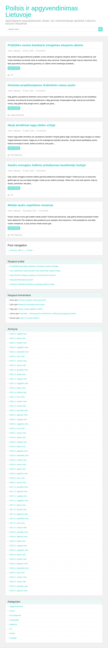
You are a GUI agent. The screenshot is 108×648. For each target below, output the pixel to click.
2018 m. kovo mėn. (17, 478)
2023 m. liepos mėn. (18, 338)
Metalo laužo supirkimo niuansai (30, 205)
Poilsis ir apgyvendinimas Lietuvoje (41, 11)
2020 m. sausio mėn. (18, 433)
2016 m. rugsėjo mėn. (18, 546)
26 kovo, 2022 (28, 51)
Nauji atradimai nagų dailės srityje (31, 125)
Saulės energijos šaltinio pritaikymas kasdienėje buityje (47, 165)
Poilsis (12, 633)
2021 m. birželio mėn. (18, 392)
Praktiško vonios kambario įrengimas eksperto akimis (45, 45)
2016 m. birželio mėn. (18, 559)
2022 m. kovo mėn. (17, 356)
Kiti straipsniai (16, 155)
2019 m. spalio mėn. (18, 437)
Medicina (13, 624)
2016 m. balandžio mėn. (19, 568)
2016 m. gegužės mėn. (19, 564)
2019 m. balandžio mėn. (19, 455)
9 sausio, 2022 (28, 171)
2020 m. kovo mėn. (17, 428)
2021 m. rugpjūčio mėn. (19, 383)
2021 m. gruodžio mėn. (19, 370)
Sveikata (13, 638)
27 (27, 250)
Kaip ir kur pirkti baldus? (30, 318)
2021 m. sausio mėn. (18, 406)
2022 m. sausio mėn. (18, 365)
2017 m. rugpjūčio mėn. (19, 500)
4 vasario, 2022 (28, 131)
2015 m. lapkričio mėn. (19, 591)
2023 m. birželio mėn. (18, 343)
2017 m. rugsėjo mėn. (18, 496)
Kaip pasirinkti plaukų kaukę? (21, 280)
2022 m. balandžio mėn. (19, 352)
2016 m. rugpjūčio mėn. (19, 550)
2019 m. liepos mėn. (18, 446)
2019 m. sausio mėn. (18, 464)
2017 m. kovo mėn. (17, 523)
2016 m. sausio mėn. (18, 582)
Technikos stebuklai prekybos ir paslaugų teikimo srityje (32, 284)
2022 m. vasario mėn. (18, 361)
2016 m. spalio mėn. (18, 541)
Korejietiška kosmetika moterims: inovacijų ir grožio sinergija (34, 266)
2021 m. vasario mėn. (18, 401)
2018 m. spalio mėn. (18, 469)
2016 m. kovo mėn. (17, 573)
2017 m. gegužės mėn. (19, 514)
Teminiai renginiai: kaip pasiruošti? (32, 300)
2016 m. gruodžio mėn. (19, 532)
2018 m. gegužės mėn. (19, 473)
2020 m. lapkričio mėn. (19, 415)
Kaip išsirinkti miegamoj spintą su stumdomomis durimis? (33, 275)
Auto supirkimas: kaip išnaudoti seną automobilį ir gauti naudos (35, 271)
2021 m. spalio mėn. (18, 374)
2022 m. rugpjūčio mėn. (19, 347)
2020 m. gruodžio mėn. (19, 410)
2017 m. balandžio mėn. (19, 518)
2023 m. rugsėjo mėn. (18, 334)
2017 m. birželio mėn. (18, 509)
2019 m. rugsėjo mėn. (18, 442)
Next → (32, 250)
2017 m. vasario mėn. (18, 527)
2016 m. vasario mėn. (18, 577)
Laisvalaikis (14, 620)
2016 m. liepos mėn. (18, 555)
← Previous (12, 250)
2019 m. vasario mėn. (18, 460)
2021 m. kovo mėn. (17, 397)
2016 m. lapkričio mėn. (19, 536)
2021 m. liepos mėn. (18, 388)
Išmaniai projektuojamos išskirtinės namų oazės (41, 85)
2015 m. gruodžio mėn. (19, 586)
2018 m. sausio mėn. (18, 482)
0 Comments (40, 51)
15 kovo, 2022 (28, 91)
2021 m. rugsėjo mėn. (18, 379)
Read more (14, 68)
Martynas (17, 51)
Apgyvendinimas (17, 115)
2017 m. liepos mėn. (18, 505)
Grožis (12, 611)
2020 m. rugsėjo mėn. (18, 419)
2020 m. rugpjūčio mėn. (19, 424)
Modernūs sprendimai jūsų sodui (31, 304)
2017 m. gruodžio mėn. (19, 487)
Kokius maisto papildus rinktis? (30, 309)
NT (12, 75)
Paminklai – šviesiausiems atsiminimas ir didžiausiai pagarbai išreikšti (48, 313)
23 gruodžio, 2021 (29, 211)
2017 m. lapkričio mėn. (19, 491)
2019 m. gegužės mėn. (19, 451)
